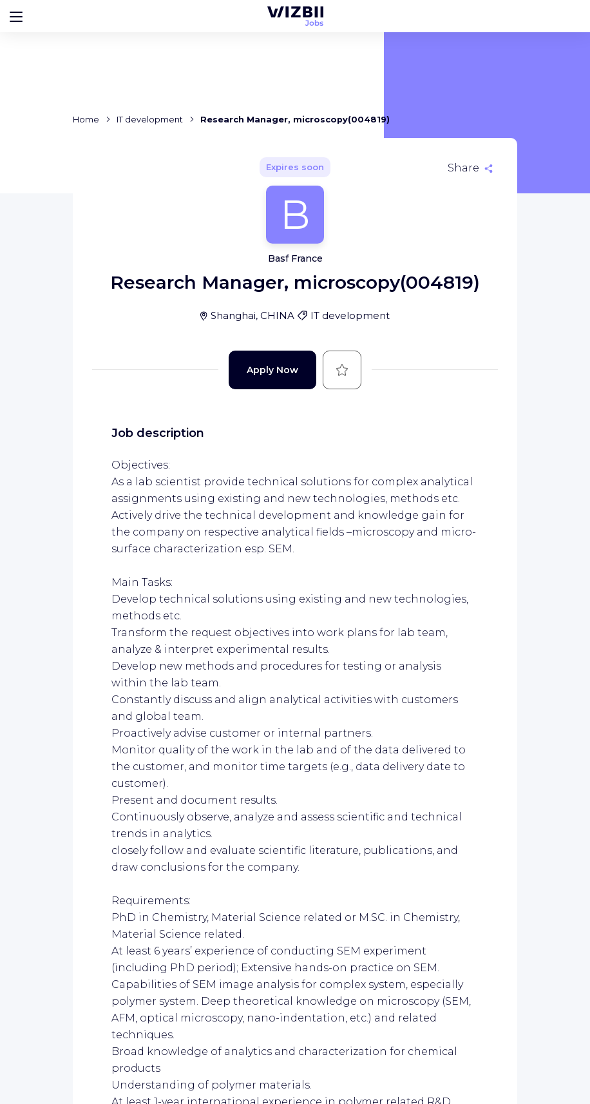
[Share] (470, 168)
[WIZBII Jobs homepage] (295, 16)
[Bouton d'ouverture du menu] (16, 16)
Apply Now (272, 370)
